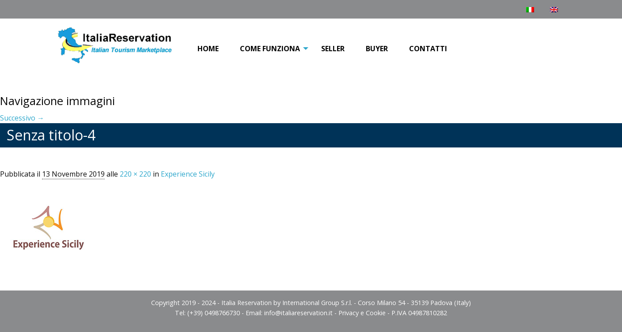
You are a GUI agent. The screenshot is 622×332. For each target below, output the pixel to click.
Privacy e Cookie (362, 313)
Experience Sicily (188, 174)
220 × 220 (135, 174)
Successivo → (22, 118)
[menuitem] (208, 49)
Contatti (428, 48)
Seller (333, 48)
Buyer (377, 48)
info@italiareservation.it (298, 313)
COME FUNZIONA (270, 48)
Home (208, 48)
